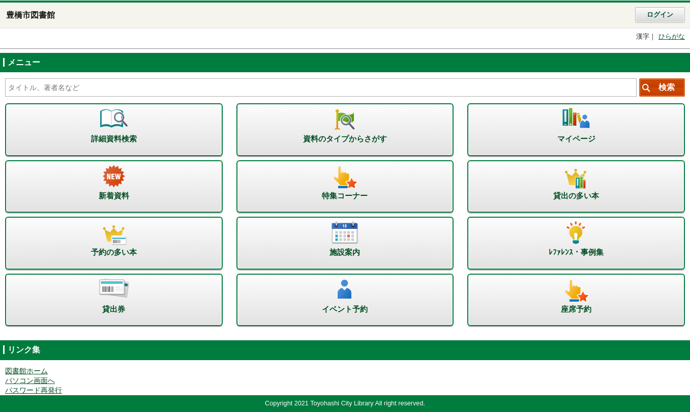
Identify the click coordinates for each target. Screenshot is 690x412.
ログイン (660, 14)
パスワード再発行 (33, 390)
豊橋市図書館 (30, 15)
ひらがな (671, 36)
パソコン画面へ (30, 381)
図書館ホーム (26, 371)
